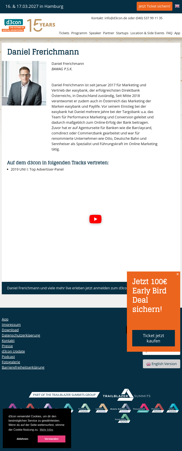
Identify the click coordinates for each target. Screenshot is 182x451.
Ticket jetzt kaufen (153, 338)
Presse (7, 346)
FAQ (169, 33)
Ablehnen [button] (22, 438)
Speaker (95, 33)
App (177, 33)
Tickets (64, 33)
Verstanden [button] (51, 438)
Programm (79, 33)
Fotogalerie (11, 362)
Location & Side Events (147, 33)
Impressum (11, 324)
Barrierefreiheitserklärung (23, 367)
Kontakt (8, 340)
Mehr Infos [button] (46, 429)
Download (10, 329)
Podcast (8, 356)
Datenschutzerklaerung (21, 335)
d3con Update (13, 351)
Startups (122, 33)
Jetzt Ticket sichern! (154, 6)
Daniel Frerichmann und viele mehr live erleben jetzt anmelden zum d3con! (68, 288)
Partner (108, 33)
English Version (161, 363)
